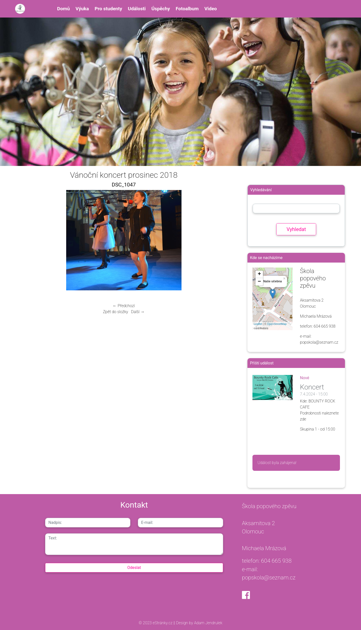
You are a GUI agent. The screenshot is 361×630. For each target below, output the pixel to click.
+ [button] (259, 274)
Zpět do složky (115, 311)
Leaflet (258, 323)
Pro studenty (108, 9)
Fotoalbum (187, 9)
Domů (63, 9)
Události (137, 9)
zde (303, 419)
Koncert (312, 387)
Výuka (82, 9)
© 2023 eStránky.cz (156, 622)
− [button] (259, 282)
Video (210, 9)
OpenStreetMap (277, 323)
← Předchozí (124, 305)
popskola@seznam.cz (269, 577)
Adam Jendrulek (207, 622)
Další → (138, 311)
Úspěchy (160, 9)
